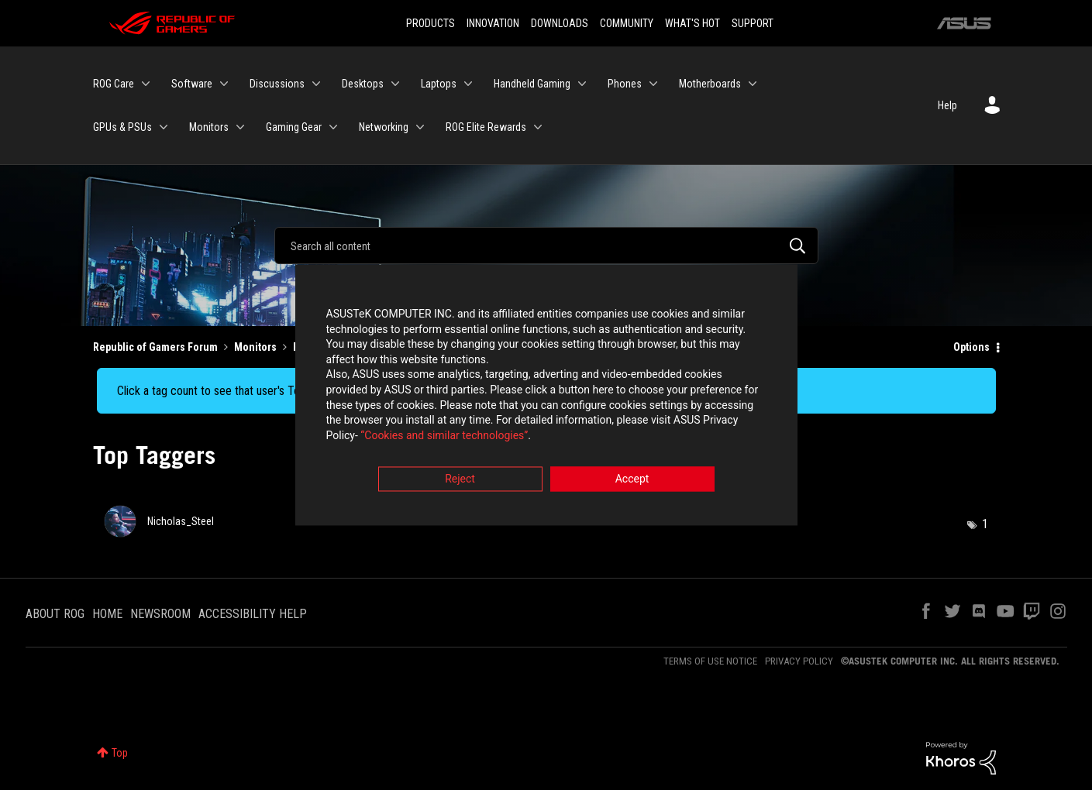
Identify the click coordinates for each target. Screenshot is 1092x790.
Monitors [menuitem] (209, 127)
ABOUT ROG (55, 613)
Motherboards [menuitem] (710, 83)
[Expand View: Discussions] (316, 83)
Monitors (255, 347)
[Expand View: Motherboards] (752, 83)
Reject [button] (460, 481)
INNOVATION (493, 23)
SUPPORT (752, 23)
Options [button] (971, 347)
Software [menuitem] (191, 83)
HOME (107, 613)
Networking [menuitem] (383, 127)
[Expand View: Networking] (420, 127)
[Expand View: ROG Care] (145, 83)
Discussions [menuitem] (277, 83)
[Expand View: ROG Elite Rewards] (538, 127)
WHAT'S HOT (692, 23)
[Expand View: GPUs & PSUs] (163, 127)
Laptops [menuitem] (438, 83)
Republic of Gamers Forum (155, 347)
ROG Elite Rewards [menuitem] (486, 127)
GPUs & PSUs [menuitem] (122, 127)
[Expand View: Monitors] (240, 127)
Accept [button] (632, 481)
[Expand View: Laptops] (468, 83)
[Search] (546, 245)
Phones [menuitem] (625, 83)
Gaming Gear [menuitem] (294, 127)
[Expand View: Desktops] (395, 83)
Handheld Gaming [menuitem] (532, 83)
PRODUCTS (430, 23)
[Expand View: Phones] (653, 83)
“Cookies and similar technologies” (444, 437)
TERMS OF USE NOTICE (710, 661)
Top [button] (120, 753)
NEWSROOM (160, 613)
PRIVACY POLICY (799, 661)
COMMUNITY (626, 23)
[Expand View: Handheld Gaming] (582, 83)
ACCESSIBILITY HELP (252, 613)
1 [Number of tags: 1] (985, 524)
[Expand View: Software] (224, 83)
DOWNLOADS (559, 23)
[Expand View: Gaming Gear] (333, 127)
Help (947, 105)
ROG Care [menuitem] (113, 83)
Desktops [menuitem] (363, 83)
